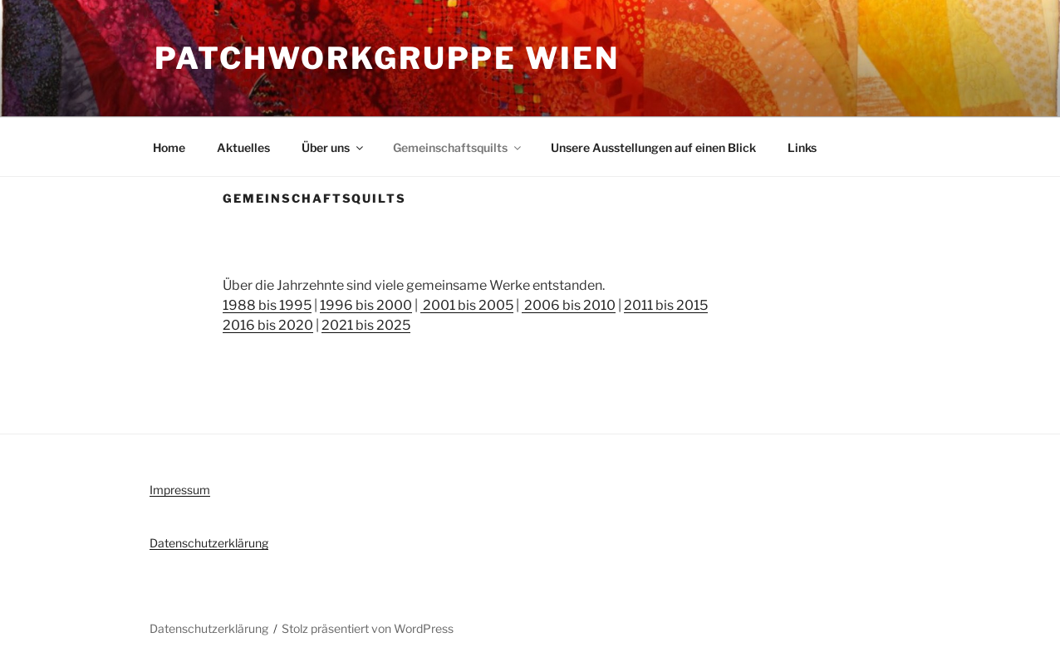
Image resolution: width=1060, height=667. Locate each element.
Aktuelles (243, 147)
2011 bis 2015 (666, 305)
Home (169, 147)
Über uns (334, 147)
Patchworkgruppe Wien (387, 58)
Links (802, 147)
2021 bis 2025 (365, 325)
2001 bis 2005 (466, 305)
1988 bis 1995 (267, 305)
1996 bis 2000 (366, 305)
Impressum (180, 490)
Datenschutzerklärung (209, 543)
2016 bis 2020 (268, 325)
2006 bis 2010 (569, 305)
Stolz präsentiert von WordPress (368, 628)
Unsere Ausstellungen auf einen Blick (653, 147)
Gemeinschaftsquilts (458, 147)
